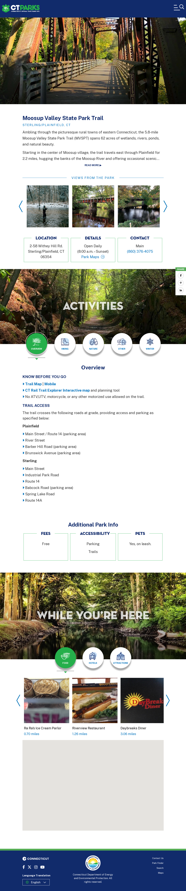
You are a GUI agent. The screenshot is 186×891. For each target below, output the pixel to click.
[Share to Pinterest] (181, 283)
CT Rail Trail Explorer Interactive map (57, 390)
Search (160, 868)
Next (165, 206)
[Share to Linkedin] (181, 290)
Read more (92, 165)
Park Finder (158, 863)
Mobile (50, 384)
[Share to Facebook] (181, 275)
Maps (161, 873)
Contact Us (158, 858)
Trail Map (33, 384)
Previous (21, 206)
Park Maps (90, 257)
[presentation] (36, 346)
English (35, 882)
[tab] (36, 343)
